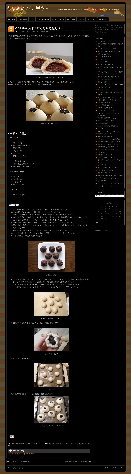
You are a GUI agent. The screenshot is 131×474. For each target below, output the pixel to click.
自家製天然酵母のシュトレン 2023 (109, 142)
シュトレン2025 (103, 62)
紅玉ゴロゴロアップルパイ (106, 110)
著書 (73, 19)
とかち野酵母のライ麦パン (106, 105)
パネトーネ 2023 (103, 128)
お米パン (25, 31)
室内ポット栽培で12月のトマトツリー (110, 51)
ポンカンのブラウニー (105, 82)
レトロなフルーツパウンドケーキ (108, 186)
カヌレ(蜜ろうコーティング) (107, 100)
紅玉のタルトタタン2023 (106, 149)
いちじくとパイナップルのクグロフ (109, 139)
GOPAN (20, 31)
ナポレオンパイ (103, 90)
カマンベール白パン (104, 59)
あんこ (62, 443)
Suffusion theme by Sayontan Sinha (114, 468)
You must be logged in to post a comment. (21, 454)
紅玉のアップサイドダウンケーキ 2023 (110, 183)
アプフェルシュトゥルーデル (107, 178)
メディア (81, 19)
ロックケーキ (102, 165)
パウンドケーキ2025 (104, 57)
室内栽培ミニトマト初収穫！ (107, 49)
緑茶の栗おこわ (103, 181)
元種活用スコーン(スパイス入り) (108, 144)
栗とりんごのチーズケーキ (106, 173)
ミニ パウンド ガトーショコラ (107, 131)
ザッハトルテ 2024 (104, 102)
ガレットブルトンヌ (104, 87)
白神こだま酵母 (40, 31)
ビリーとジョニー (58, 19)
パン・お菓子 (22, 19)
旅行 (68, 19)
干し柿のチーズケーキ (105, 155)
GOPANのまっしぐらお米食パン (18, 461)
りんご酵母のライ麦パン (105, 170)
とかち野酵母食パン (104, 123)
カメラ (32, 19)
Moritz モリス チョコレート (106, 134)
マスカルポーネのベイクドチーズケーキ (110, 84)
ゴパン (72, 443)
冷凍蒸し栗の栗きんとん (105, 64)
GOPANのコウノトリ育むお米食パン (78, 461)
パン (30, 31)
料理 (33, 31)
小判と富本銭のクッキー (105, 136)
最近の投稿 (11, 19)
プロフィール (91, 19)
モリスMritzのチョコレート (106, 54)
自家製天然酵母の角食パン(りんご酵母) (110, 175)
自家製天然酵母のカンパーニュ (108, 157)
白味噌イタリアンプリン (105, 108)
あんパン (67, 443)
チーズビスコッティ (104, 41)
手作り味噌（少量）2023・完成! (108, 147)
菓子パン (48, 31)
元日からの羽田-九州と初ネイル (108, 126)
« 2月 (97, 223)
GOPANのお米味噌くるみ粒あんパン (39, 28)
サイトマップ (103, 19)
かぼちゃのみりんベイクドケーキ (108, 167)
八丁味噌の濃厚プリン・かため (108, 118)
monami (19, 443)
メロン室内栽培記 (43, 19)
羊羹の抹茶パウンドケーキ (106, 121)
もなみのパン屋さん (28, 8)
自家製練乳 (101, 152)
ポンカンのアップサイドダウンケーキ (110, 97)
